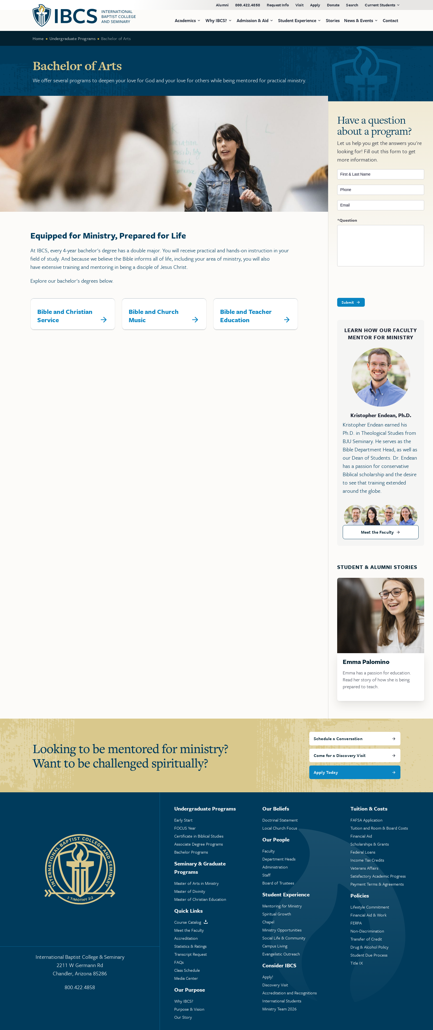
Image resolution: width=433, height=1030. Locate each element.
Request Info (278, 5)
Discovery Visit (275, 985)
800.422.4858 (247, 5)
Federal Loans (362, 852)
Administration (275, 867)
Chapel (268, 922)
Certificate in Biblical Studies (198, 836)
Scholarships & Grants (369, 844)
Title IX (356, 963)
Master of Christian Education (200, 899)
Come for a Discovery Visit (340, 755)
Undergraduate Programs (72, 38)
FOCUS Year (185, 828)
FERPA (356, 923)
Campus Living (274, 946)
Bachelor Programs (191, 852)
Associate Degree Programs (198, 844)
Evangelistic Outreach (281, 954)
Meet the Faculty (377, 532)
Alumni (222, 5)
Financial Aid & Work (368, 915)
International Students (281, 1001)
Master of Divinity (189, 891)
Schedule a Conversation (338, 738)
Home (38, 38)
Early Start (183, 820)
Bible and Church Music (154, 315)
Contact (390, 20)
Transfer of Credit (366, 939)
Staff (266, 875)
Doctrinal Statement (280, 820)
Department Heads (278, 859)
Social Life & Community (283, 938)
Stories (333, 20)
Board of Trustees (278, 883)
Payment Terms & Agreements (377, 884)
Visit (299, 5)
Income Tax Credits (367, 860)
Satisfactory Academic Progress (378, 876)
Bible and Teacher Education (246, 315)
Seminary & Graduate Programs (200, 867)
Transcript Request (190, 954)
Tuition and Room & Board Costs (379, 828)
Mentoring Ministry (282, 906)
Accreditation (186, 938)
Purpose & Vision (189, 1009)
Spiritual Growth (276, 914)
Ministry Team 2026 (279, 1009)
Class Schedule (187, 970)
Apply (315, 5)
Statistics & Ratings (190, 946)
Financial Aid (361, 836)
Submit (348, 302)
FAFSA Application (366, 820)
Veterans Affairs (364, 868)
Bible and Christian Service (65, 315)
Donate (333, 5)
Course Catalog (187, 922)
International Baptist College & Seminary (80, 965)
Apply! (267, 977)
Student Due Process (368, 955)
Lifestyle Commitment (369, 907)
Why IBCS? (183, 1001)
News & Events (358, 20)
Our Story (183, 1017)
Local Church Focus (279, 828)
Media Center (186, 978)
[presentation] (379, 282)
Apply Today (326, 772)
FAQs (179, 962)
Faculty (268, 851)
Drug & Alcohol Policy (369, 947)
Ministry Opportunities (282, 930)
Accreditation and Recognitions (289, 993)
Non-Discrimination (367, 931)
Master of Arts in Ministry (196, 883)
